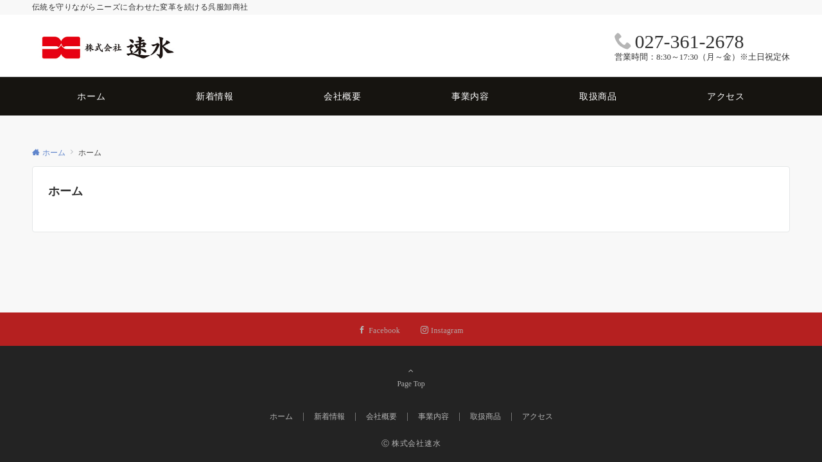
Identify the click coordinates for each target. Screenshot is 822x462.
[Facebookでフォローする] (379, 331)
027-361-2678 (689, 41)
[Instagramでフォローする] (442, 331)
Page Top (411, 377)
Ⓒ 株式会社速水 (411, 444)
